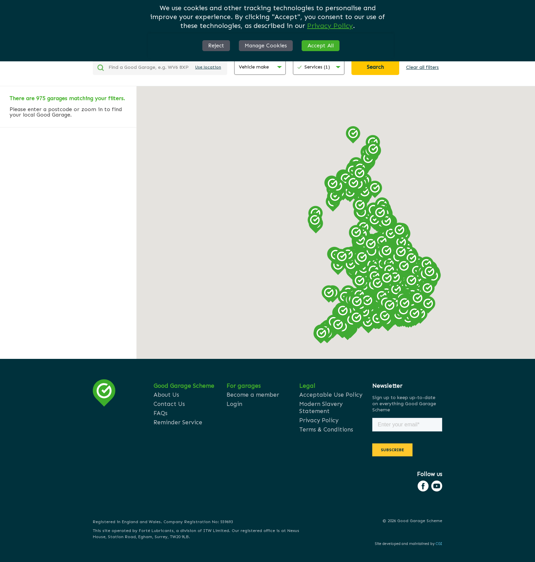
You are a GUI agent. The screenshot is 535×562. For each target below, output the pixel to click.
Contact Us (169, 403)
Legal (307, 386)
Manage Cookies (266, 45)
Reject (216, 45)
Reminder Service (178, 422)
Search (375, 67)
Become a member (253, 394)
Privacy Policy (330, 25)
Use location (208, 67)
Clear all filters (422, 67)
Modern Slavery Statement (321, 407)
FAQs (161, 413)
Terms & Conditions (326, 429)
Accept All (320, 45)
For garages (244, 386)
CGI (439, 544)
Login (234, 403)
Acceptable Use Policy (330, 394)
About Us (166, 394)
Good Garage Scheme (184, 386)
